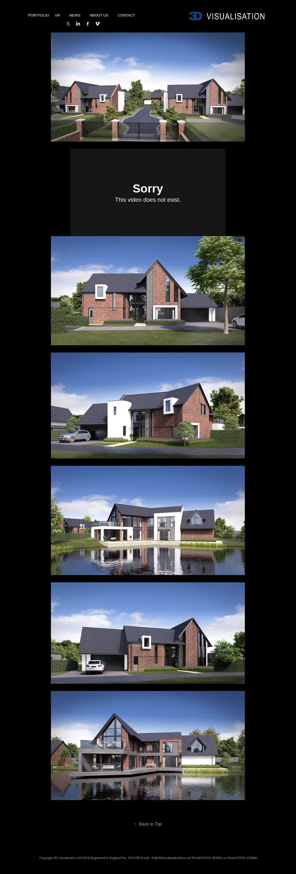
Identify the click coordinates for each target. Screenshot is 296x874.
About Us (99, 15)
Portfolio (38, 15)
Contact (126, 15)
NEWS (74, 15)
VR (57, 15)
